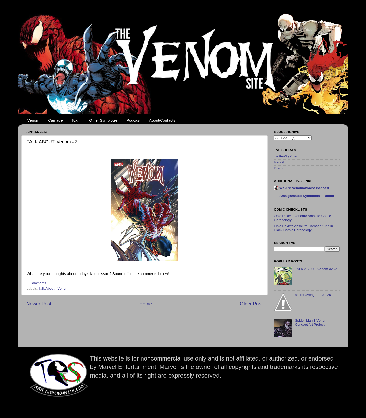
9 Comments (36, 283)
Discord (280, 168)
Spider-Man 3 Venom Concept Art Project (311, 322)
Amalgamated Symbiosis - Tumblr (306, 196)
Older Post (251, 303)
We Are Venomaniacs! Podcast (304, 188)
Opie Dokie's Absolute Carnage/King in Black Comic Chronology (303, 228)
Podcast (133, 120)
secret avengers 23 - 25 (313, 295)
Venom (33, 120)
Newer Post (38, 303)
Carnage (55, 120)
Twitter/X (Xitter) (286, 156)
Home (145, 303)
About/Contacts (162, 120)
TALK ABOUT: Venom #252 (316, 269)
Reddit (279, 162)
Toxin (76, 120)
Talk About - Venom (53, 288)
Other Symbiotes (103, 120)
